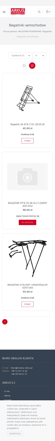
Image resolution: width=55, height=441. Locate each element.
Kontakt (7, 400)
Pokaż (27, 141)
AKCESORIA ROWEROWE (29, 31)
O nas (7, 391)
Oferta (7, 395)
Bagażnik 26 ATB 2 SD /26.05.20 (27, 124)
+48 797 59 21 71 (19, 374)
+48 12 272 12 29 (19, 371)
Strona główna (10, 31)
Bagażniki (47, 31)
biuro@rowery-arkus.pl (21, 367)
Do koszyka (27, 222)
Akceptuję (15, 433)
